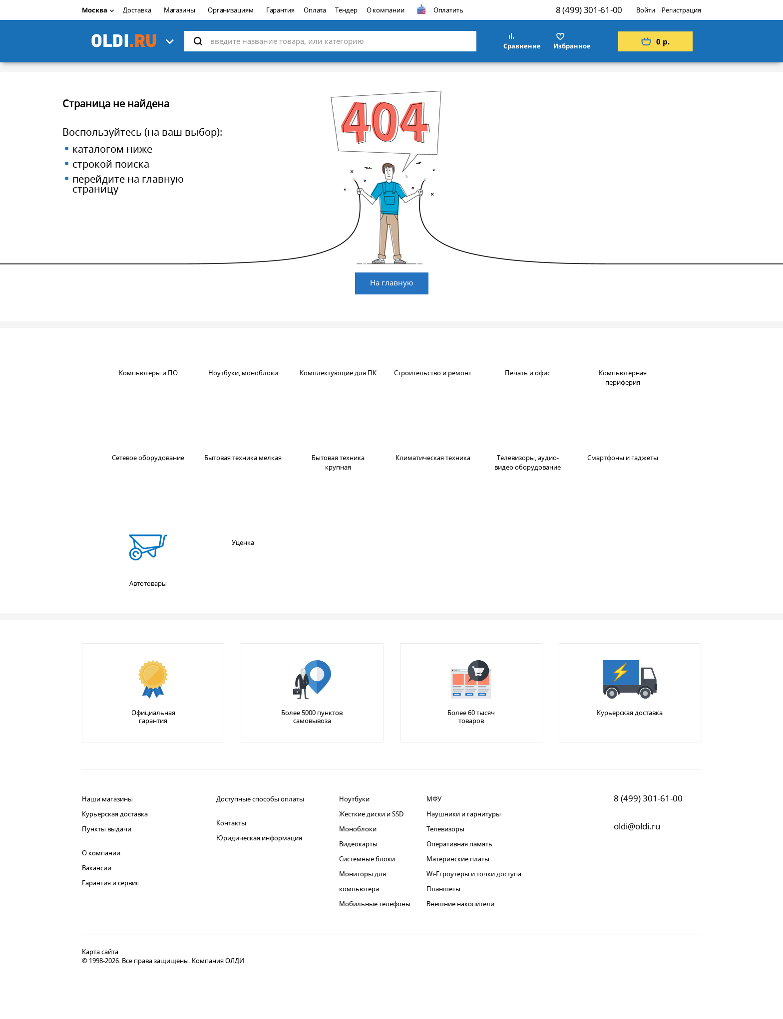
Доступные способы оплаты (260, 798)
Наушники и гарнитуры (463, 813)
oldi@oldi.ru (637, 826)
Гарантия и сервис (110, 882)
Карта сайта (100, 951)
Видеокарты (358, 843)
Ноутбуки (354, 798)
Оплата (315, 9)
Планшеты (443, 888)
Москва (98, 9)
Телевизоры (445, 828)
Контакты (231, 822)
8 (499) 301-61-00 (589, 9)
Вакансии (96, 867)
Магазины (179, 9)
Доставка (137, 9)
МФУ (433, 798)
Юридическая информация (259, 837)
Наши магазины (107, 798)
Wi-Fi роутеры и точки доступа (473, 873)
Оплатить (448, 9)
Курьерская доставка (115, 813)
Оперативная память (459, 843)
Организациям (231, 9)
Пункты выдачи (106, 828)
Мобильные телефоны (374, 903)
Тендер (346, 9)
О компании (385, 9)
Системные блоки (367, 858)
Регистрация (681, 9)
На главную (391, 282)
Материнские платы (457, 858)
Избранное (572, 45)
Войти (645, 9)
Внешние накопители (460, 903)
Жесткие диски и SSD (371, 813)
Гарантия (280, 9)
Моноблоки (358, 828)
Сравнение (522, 45)
